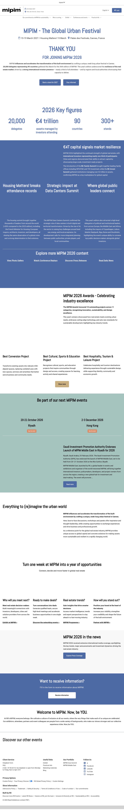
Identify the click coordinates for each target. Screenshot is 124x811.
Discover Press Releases (76, 262)
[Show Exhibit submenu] (70, 19)
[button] (50, 84)
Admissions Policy (9, 791)
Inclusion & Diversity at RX (65, 798)
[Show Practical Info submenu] (100, 19)
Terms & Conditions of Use (50, 791)
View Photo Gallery (15, 262)
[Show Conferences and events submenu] (89, 19)
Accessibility (95, 798)
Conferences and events (80, 19)
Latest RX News (27, 798)
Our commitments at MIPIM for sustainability (36, 19)
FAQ (4, 767)
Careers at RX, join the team (44, 798)
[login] (117, 12)
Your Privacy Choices (23, 783)
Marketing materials (50, 770)
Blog (44, 772)
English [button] (106, 12)
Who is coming (57, 19)
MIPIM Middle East (69, 767)
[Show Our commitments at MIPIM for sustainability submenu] (50, 19)
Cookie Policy (7, 783)
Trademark (21, 791)
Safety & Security (33, 791)
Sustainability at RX (82, 798)
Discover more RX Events (11, 798)
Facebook (88, 768)
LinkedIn (88, 771)
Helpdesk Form (8, 765)
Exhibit (67, 19)
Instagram (88, 776)
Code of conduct (68, 791)
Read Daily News (106, 262)
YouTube (88, 773)
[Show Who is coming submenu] (62, 19)
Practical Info (96, 19)
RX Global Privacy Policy (42, 783)
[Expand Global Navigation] (62, 2)
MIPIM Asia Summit (70, 765)
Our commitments (82, 791)
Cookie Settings (58, 783)
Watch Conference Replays (45, 262)
